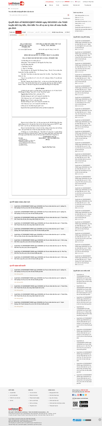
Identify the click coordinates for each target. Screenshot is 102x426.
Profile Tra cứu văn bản (15, 397)
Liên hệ (11, 400)
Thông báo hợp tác (54, 405)
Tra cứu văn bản (33, 392)
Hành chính (78, 23)
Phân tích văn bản (34, 395)
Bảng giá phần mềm (54, 392)
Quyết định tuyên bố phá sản (82, 27)
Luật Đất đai (30, 424)
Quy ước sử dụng (53, 397)
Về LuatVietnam (49, 2)
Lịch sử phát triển (14, 395)
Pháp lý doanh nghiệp (34, 397)
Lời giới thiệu (13, 392)
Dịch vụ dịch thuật (34, 400)
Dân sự (77, 17)
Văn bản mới (76, 5)
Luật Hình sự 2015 (37, 424)
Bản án (51, 5)
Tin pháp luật (88, 5)
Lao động (77, 25)
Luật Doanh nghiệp (22, 424)
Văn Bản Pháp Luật (12, 424)
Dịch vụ (72, 1)
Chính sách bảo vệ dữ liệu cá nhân (57, 403)
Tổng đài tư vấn (33, 405)
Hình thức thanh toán (54, 395)
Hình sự (77, 19)
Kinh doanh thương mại (81, 21)
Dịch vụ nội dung (33, 403)
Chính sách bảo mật (54, 400)
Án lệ (57, 5)
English (77, 1)
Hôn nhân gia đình (18, 274)
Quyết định (65, 5)
